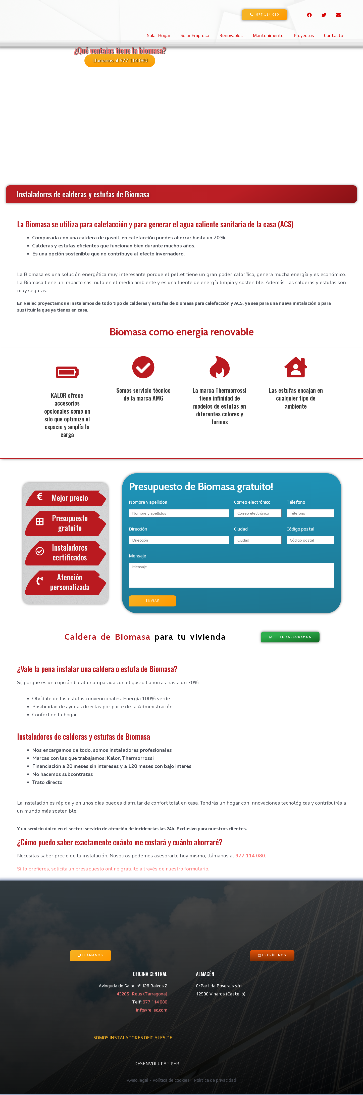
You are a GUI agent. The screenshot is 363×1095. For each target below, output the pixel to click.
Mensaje (137, 556)
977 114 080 (249, 856)
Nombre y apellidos (148, 502)
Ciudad (241, 529)
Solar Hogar (158, 35)
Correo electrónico (252, 502)
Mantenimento (268, 35)
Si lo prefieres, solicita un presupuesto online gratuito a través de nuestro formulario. (114, 869)
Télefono (296, 502)
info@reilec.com (151, 1011)
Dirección (138, 529)
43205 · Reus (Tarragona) (141, 994)
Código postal (300, 529)
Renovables (231, 35)
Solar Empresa (194, 35)
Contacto (333, 35)
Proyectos (304, 35)
